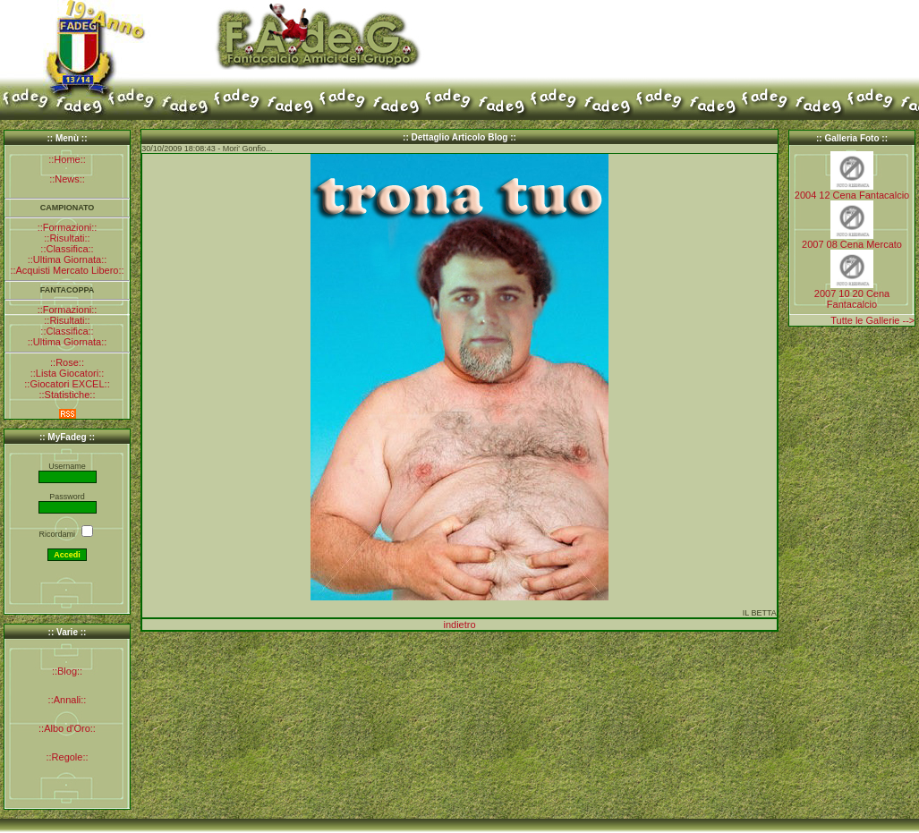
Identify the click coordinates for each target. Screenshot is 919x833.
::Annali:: (67, 699)
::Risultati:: (66, 238)
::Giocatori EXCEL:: (66, 383)
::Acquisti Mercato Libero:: (66, 270)
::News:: (67, 179)
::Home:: (67, 159)
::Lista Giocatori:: (67, 373)
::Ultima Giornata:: (67, 259)
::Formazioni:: (68, 227)
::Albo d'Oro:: (67, 728)
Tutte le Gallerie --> (872, 320)
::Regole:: (67, 757)
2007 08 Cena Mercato (852, 244)
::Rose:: (67, 362)
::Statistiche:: (67, 394)
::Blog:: (67, 671)
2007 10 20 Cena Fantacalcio (851, 299)
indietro (459, 624)
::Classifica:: (66, 248)
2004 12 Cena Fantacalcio (852, 195)
